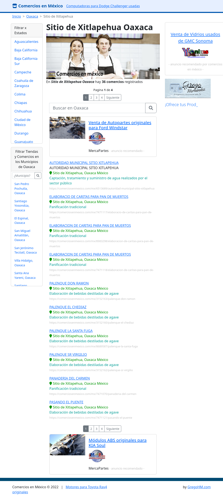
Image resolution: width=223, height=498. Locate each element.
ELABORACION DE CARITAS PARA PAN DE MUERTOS (90, 225)
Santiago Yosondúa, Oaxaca (21, 205)
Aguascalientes (26, 41)
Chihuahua (23, 111)
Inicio (16, 16)
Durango (21, 133)
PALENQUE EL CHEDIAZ (67, 307)
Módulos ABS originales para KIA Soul (117, 442)
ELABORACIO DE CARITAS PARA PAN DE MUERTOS (88, 196)
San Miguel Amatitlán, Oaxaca (22, 235)
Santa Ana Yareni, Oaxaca (24, 275)
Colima (19, 94)
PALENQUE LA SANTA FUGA (71, 330)
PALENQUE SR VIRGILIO (68, 354)
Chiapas (20, 102)
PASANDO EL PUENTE (66, 402)
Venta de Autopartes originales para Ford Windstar (120, 125)
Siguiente (112, 97)
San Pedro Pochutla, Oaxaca (21, 188)
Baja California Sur (26, 61)
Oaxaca (32, 16)
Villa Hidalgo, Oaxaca (23, 262)
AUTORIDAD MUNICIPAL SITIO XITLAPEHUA (83, 162)
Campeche (22, 72)
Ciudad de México (22, 122)
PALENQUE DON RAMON (69, 283)
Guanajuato (23, 141)
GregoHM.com (199, 487)
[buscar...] (23, 175)
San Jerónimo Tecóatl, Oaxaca (25, 250)
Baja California (26, 50)
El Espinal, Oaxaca (21, 220)
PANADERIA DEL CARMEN (69, 378)
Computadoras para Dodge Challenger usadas (103, 6)
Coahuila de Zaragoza (23, 83)
